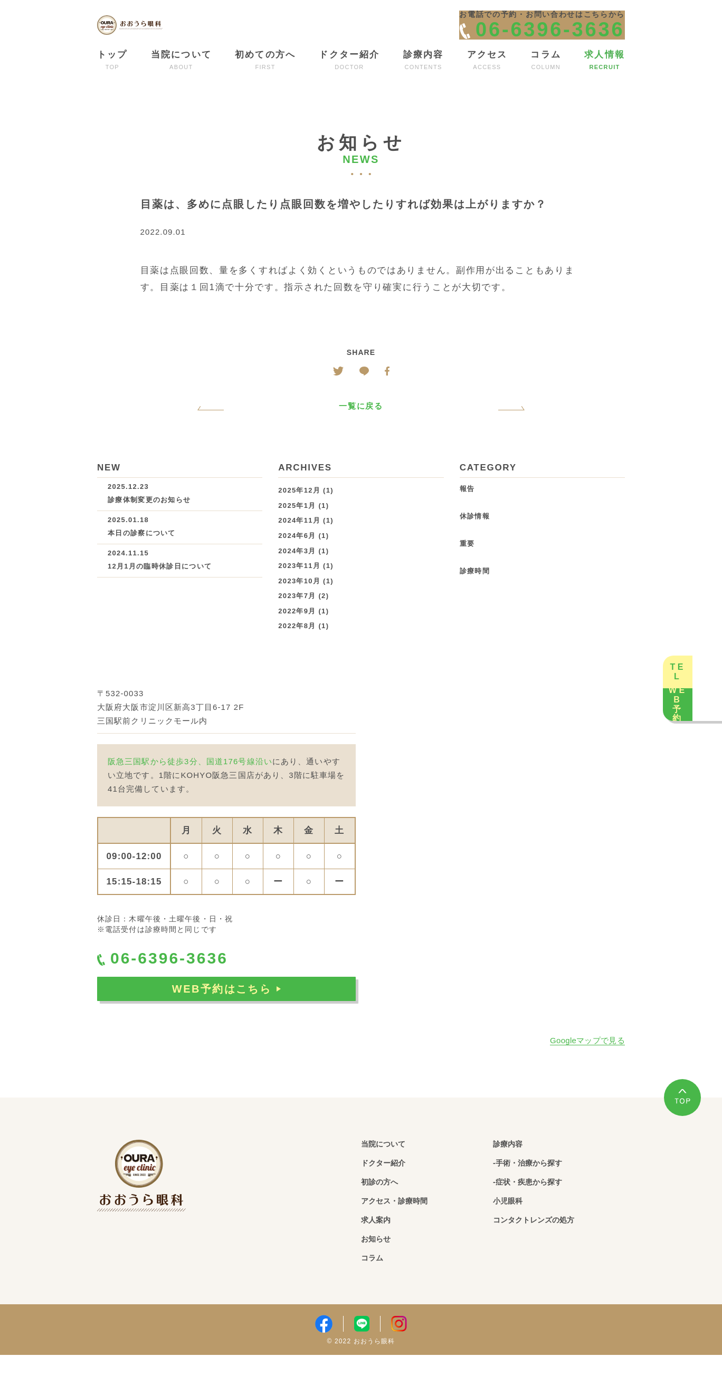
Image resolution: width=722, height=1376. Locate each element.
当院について (391, 1162)
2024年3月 (297, 568)
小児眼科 (513, 1221)
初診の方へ (386, 1201)
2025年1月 (297, 523)
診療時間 (475, 589)
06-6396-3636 (179, 978)
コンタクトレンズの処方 (548, 1240)
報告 (467, 507)
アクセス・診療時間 (406, 1221)
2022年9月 (297, 628)
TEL (701, 620)
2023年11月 (299, 584)
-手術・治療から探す (540, 1182)
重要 (467, 561)
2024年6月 (297, 553)
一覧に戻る (361, 423)
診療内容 (513, 1162)
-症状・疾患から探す (540, 1201)
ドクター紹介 (391, 1182)
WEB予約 (701, 755)
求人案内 (381, 1240)
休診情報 (475, 534)
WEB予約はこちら (226, 1012)
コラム (376, 1279)
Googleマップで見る (587, 1058)
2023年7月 (297, 614)
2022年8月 (297, 644)
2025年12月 (299, 508)
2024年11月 (299, 538)
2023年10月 (299, 598)
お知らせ (381, 1260)
